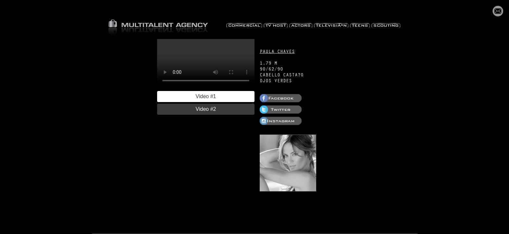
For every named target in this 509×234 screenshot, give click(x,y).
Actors (301, 24)
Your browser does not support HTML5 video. (206, 63)
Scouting (386, 24)
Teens (360, 24)
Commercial (244, 24)
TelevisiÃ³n (331, 24)
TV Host (276, 24)
